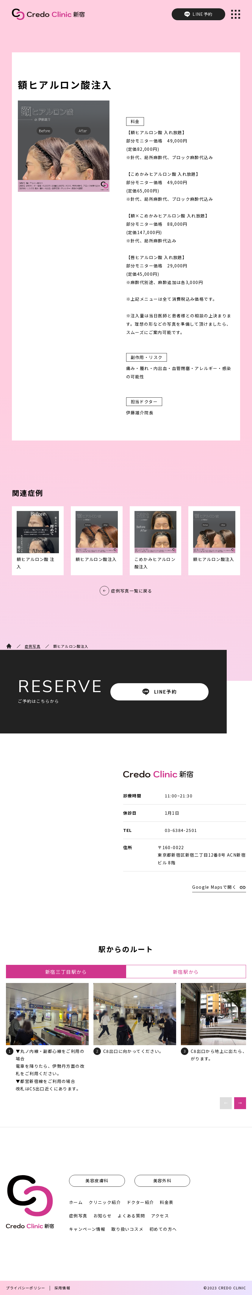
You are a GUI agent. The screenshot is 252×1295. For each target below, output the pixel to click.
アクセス (160, 1216)
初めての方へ (163, 1229)
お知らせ (102, 1216)
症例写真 (32, 646)
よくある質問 (131, 1216)
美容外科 (162, 1180)
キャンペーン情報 (87, 1229)
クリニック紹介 (105, 1202)
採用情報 (62, 1287)
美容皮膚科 (96, 1180)
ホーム (76, 1202)
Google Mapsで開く (214, 887)
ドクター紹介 (140, 1202)
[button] (240, 1103)
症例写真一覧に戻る (131, 591)
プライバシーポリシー (25, 1287)
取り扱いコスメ (127, 1229)
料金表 (166, 1202)
